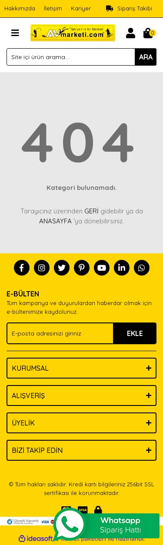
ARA (146, 57)
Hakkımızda (19, 8)
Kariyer (81, 8)
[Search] (81, 57)
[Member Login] (130, 33)
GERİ (91, 211)
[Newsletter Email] (81, 333)
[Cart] (147, 33)
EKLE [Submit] (135, 333)
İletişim (53, 8)
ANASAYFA (55, 221)
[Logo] (72, 32)
